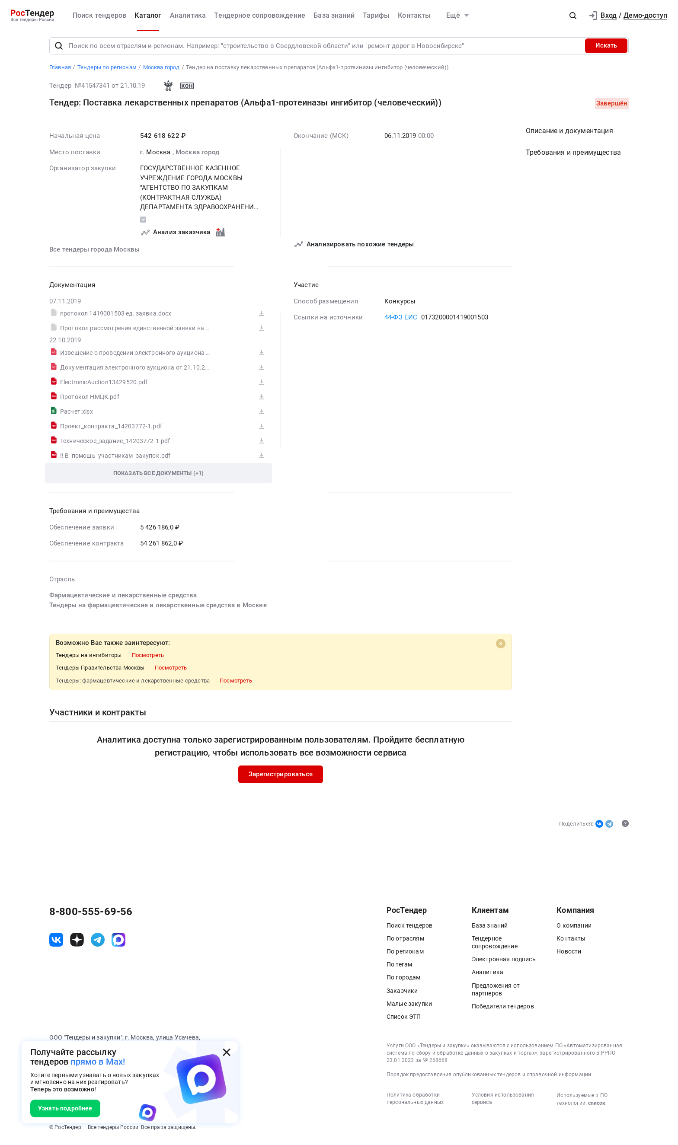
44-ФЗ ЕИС (400, 321)
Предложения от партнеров (496, 993)
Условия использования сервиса (503, 1102)
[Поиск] (58, 49)
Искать (606, 49)
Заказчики (402, 994)
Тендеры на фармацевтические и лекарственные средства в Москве (158, 608)
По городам (404, 981)
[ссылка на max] (118, 943)
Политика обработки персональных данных (415, 1102)
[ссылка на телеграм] (98, 943)
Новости (568, 954)
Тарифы (376, 15)
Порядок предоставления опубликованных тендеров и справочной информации (489, 1078)
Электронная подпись (504, 963)
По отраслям (405, 941)
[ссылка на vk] (56, 943)
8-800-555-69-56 (90, 915)
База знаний (334, 15)
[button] (573, 15)
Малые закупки (409, 1007)
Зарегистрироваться (281, 777)
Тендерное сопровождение (259, 15)
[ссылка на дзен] (77, 943)
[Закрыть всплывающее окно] (226, 1052)
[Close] (500, 647)
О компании (574, 928)
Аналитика (188, 15)
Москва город (197, 155)
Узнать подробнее (65, 1108)
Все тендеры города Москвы (94, 253)
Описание (569, 134)
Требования (573, 156)
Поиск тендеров (99, 15)
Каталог (147, 15)
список (596, 1107)
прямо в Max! (97, 1061)
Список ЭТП (404, 1020)
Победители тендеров (503, 1009)
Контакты (414, 15)
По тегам (399, 968)
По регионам (405, 954)
